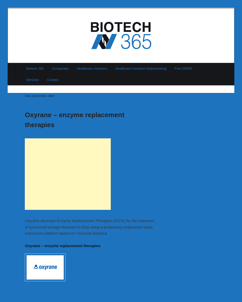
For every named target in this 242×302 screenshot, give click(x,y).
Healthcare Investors (92, 68)
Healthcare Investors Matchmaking (141, 68)
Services (32, 80)
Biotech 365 (35, 68)
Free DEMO (183, 68)
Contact (53, 80)
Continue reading (84, 280)
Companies (60, 68)
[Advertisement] (68, 174)
